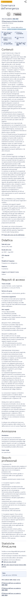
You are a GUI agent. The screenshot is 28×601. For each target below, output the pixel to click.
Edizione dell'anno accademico (11, 584)
